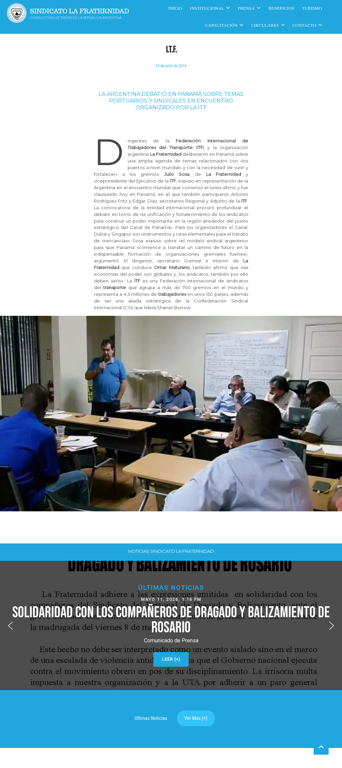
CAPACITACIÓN (221, 25)
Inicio (175, 8)
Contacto (304, 25)
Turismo (312, 8)
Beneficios (281, 8)
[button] (171, 625)
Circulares (265, 25)
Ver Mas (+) (195, 718)
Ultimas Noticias (151, 718)
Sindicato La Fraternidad (79, 11)
